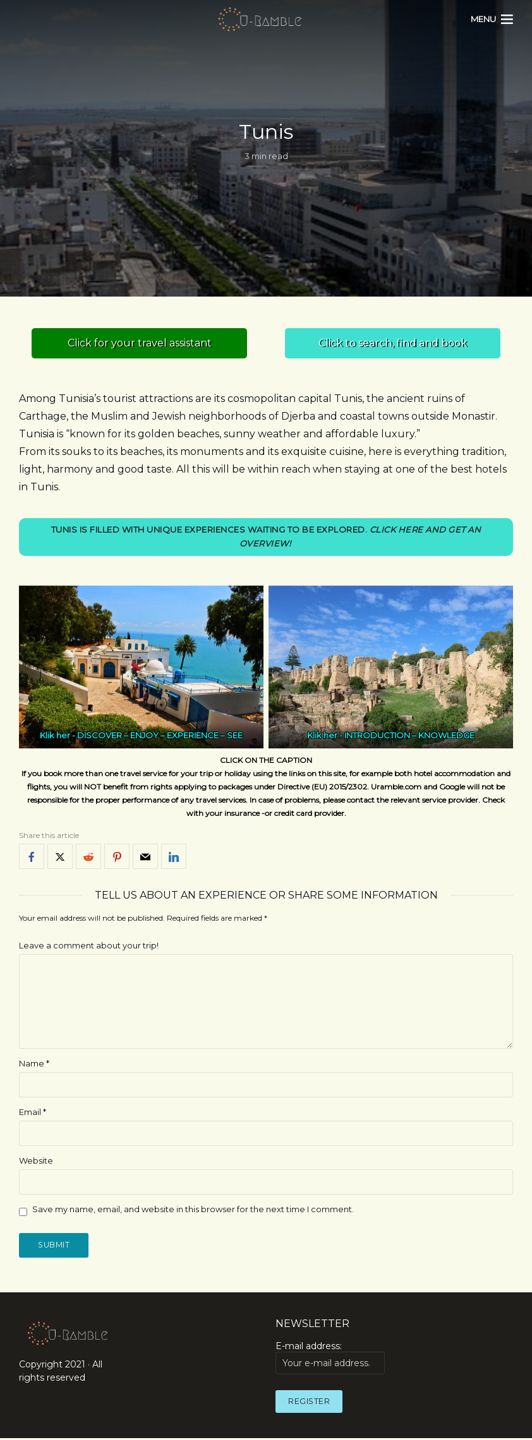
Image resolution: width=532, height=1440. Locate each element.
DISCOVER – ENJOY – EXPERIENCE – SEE (160, 736)
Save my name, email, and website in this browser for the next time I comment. (193, 1210)
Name (34, 1064)
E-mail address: (330, 1360)
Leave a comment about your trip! (89, 946)
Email (32, 1112)
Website (36, 1161)
